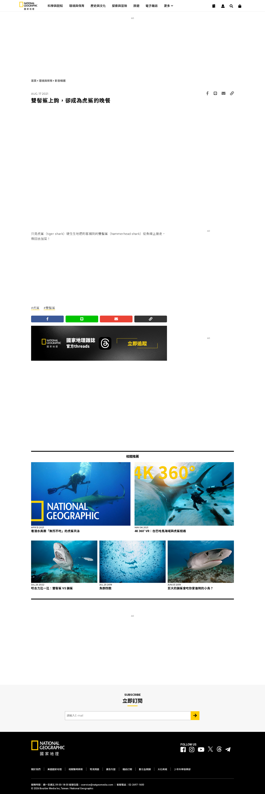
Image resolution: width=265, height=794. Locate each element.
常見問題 (94, 769)
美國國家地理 (54, 769)
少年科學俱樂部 (182, 769)
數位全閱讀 (145, 769)
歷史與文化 (98, 6)
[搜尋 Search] (231, 6)
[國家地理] (28, 9)
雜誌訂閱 (127, 769)
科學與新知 (55, 6)
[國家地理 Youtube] (201, 749)
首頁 (34, 80)
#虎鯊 (35, 308)
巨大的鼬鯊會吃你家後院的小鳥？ (190, 588)
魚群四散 (105, 588)
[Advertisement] (132, 43)
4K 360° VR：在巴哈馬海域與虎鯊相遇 (160, 531)
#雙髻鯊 (49, 308)
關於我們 (36, 769)
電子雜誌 (152, 6)
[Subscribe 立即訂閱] (195, 715)
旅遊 (136, 6)
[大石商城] (239, 6)
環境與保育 (76, 6)
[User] (223, 6)
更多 (168, 6)
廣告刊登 (111, 769)
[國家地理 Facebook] (183, 749)
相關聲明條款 (76, 769)
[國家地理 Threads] (219, 749)
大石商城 (162, 769)
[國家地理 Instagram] (191, 749)
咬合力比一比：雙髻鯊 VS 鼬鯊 (52, 588)
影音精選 (60, 80)
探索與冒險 (119, 6)
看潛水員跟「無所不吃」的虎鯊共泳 (55, 531)
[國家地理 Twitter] (210, 749)
